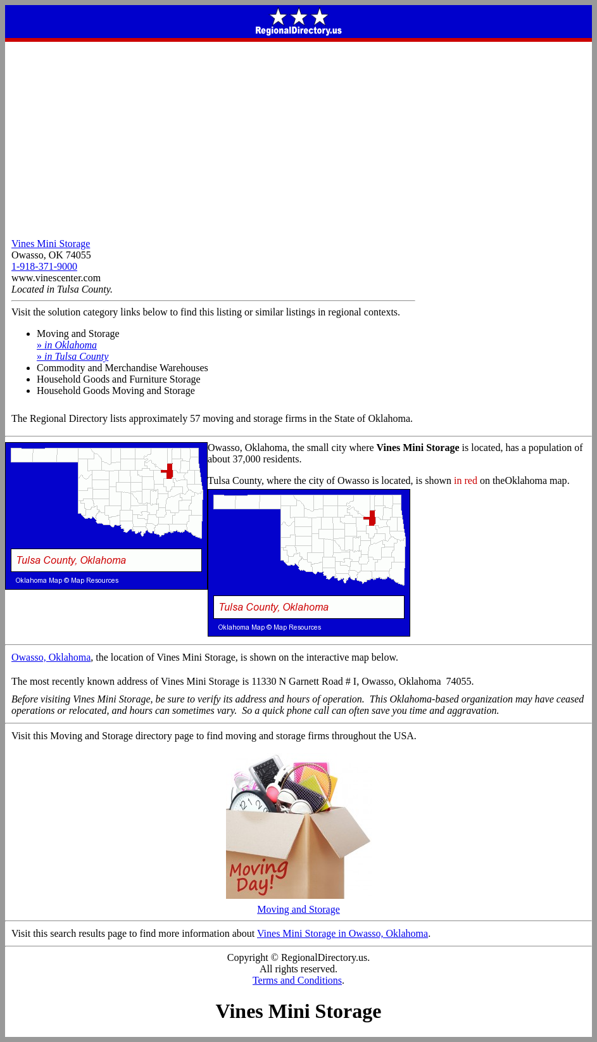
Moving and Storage (299, 905)
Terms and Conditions (297, 980)
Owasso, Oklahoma (51, 657)
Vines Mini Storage (50, 243)
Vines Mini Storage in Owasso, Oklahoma (342, 933)
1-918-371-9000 (44, 266)
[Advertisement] (298, 137)
